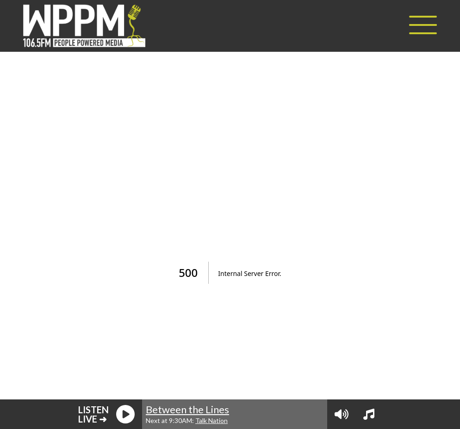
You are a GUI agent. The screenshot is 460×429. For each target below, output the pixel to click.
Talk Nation (211, 420)
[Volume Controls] (341, 414)
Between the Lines (187, 409)
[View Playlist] (369, 414)
